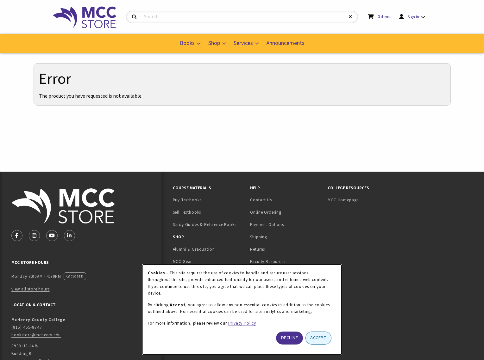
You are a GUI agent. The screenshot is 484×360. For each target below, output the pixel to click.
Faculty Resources (267, 262)
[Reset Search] (350, 16)
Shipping (258, 237)
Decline (289, 337)
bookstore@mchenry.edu (36, 335)
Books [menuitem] (187, 43)
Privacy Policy (242, 323)
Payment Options (267, 225)
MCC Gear (182, 262)
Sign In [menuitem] (413, 17)
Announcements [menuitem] (286, 43)
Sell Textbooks (207, 212)
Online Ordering (265, 212)
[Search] (134, 17)
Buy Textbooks (187, 200)
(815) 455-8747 (26, 327)
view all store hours (30, 289)
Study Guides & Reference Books (204, 225)
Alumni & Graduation (194, 249)
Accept (318, 337)
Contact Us (261, 200)
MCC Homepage (343, 200)
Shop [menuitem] (214, 43)
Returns (257, 249)
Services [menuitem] (243, 43)
